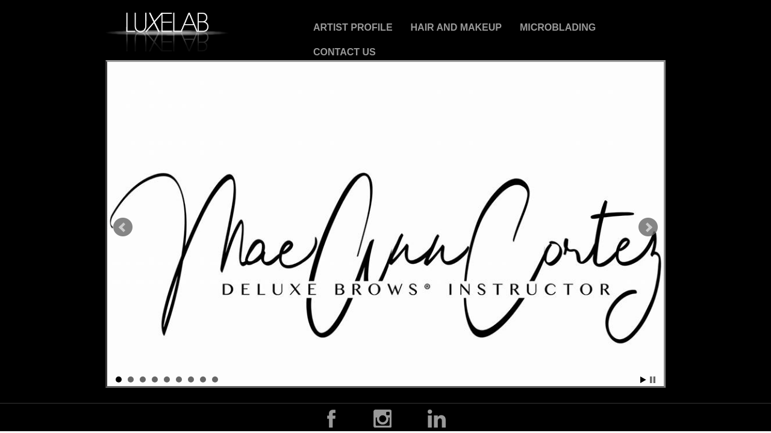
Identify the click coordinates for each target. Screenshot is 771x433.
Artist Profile (353, 27)
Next (648, 227)
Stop (652, 379)
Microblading (558, 27)
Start (643, 379)
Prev (123, 227)
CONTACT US (344, 52)
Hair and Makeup (456, 27)
